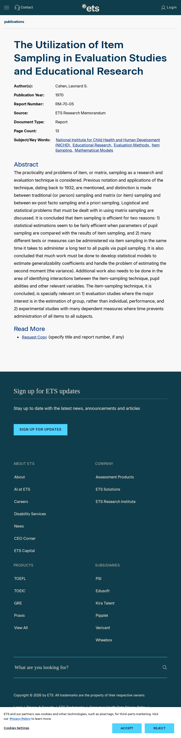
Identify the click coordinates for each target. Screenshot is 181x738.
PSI (98, 578)
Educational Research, (93, 145)
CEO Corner (25, 538)
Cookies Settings (16, 728)
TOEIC (19, 591)
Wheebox (104, 640)
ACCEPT (127, 728)
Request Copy (34, 337)
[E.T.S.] (90, 7)
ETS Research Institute (116, 501)
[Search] (165, 667)
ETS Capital (24, 551)
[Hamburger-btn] (6, 7)
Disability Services (30, 514)
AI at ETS (22, 489)
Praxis (19, 615)
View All (21, 628)
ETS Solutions (108, 489)
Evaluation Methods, (132, 145)
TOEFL (20, 578)
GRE (18, 603)
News (19, 526)
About (19, 477)
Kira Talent (105, 603)
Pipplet (102, 615)
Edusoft (103, 591)
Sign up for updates (41, 430)
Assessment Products (115, 477)
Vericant (103, 628)
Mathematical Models (94, 150)
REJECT (159, 728)
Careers (21, 501)
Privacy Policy (20, 719)
